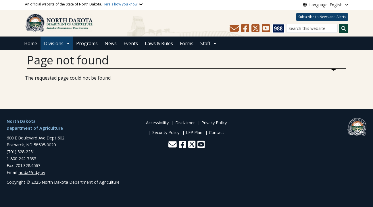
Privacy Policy (214, 122)
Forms (186, 43)
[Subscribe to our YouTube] (266, 28)
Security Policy (165, 132)
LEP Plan (194, 132)
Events (131, 43)
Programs (87, 43)
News (111, 43)
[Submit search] (343, 28)
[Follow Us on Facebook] (245, 28)
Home (30, 43)
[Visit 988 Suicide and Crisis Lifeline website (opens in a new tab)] (278, 28)
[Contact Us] (234, 28)
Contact (216, 132)
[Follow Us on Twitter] (255, 28)
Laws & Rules (159, 43)
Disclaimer (185, 122)
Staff (205, 43)
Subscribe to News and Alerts (322, 16)
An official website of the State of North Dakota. (81, 4)
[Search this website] (312, 28)
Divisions (54, 43)
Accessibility (157, 122)
